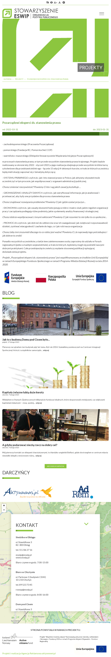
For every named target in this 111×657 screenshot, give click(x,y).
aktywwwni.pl (49, 653)
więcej (46, 350)
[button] (4, 506)
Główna (7, 79)
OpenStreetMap (104, 622)
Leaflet (91, 622)
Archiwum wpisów (55, 466)
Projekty (19, 79)
